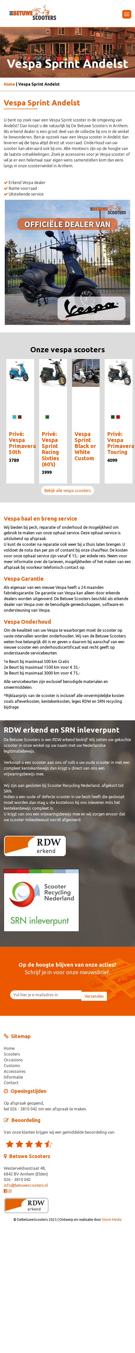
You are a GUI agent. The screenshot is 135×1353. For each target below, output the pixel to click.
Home (9, 84)
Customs (12, 1065)
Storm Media (111, 1220)
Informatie (13, 1077)
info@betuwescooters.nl (26, 1185)
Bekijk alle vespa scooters (67, 490)
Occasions (13, 1060)
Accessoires (15, 1071)
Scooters (12, 1054)
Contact (11, 1082)
